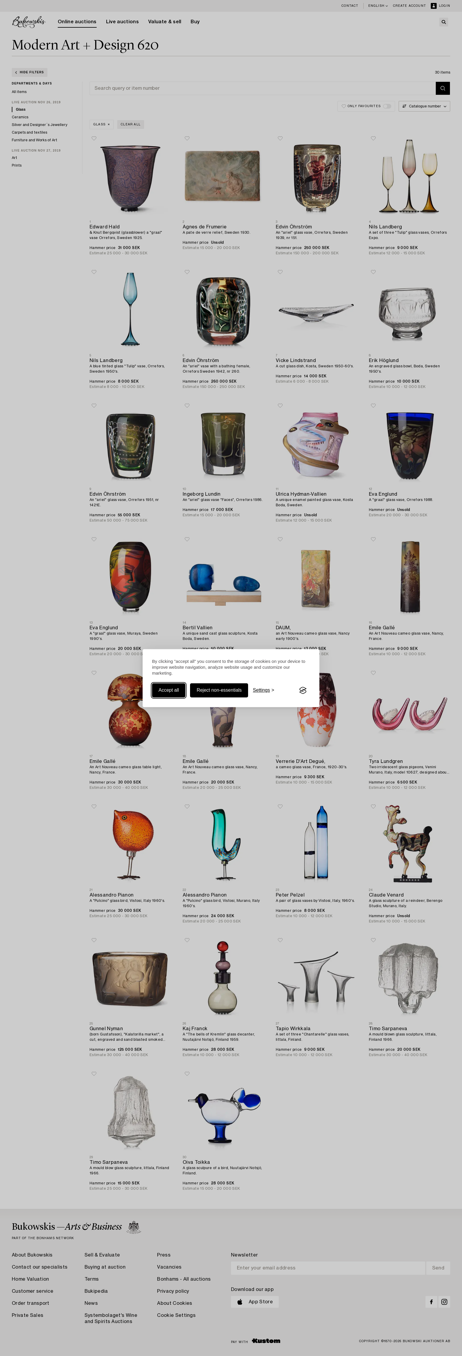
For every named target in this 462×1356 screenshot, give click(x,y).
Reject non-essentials (219, 690)
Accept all (169, 690)
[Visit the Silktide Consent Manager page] (303, 690)
